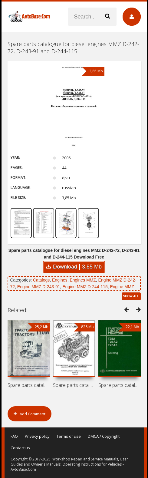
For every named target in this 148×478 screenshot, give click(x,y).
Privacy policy (37, 436)
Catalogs (41, 280)
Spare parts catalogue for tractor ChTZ (29, 385)
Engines (59, 280)
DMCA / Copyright (104, 436)
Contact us (20, 447)
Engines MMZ (83, 280)
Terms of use (69, 436)
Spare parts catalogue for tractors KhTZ (119, 385)
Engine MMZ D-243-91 (38, 286)
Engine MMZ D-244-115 (84, 286)
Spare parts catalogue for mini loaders (74, 385)
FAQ (14, 436)
